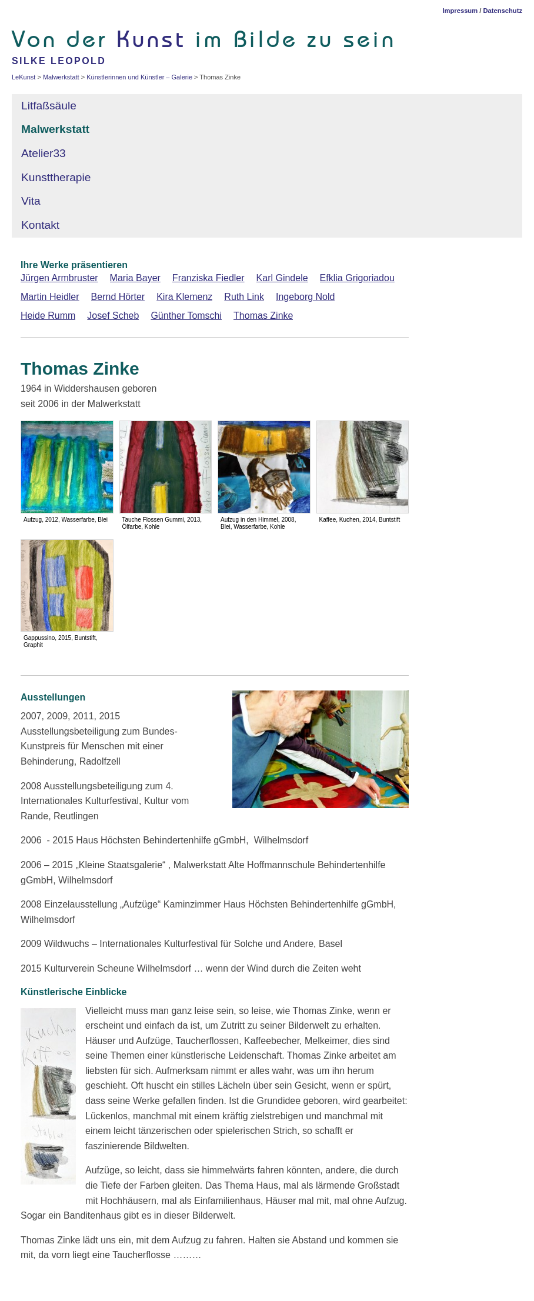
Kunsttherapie (57, 177)
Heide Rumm (48, 316)
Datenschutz (502, 10)
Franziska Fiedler (208, 278)
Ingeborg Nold (305, 297)
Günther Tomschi (186, 316)
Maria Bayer (135, 278)
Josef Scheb (113, 316)
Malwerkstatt (55, 129)
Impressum (460, 10)
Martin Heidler (50, 297)
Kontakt (40, 225)
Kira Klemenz (184, 297)
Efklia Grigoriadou (357, 278)
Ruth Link (244, 297)
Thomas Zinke (263, 316)
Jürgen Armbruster (59, 278)
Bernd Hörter (118, 297)
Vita (31, 201)
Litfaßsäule (48, 105)
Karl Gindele (282, 278)
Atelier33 (43, 153)
